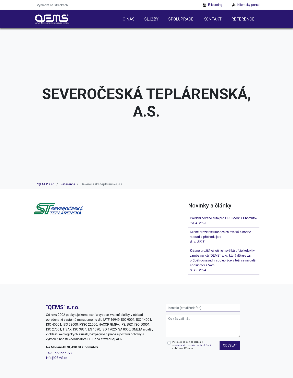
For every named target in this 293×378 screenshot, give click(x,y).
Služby (151, 19)
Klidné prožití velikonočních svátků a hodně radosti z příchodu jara (224, 237)
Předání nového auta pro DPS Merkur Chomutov (224, 221)
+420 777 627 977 (59, 353)
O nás (128, 19)
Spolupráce (181, 19)
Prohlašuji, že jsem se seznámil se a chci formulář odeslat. (191, 345)
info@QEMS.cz (56, 358)
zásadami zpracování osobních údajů (193, 345)
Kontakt (212, 19)
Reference (243, 19)
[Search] (60, 5)
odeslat (230, 345)
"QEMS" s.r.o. (46, 184)
